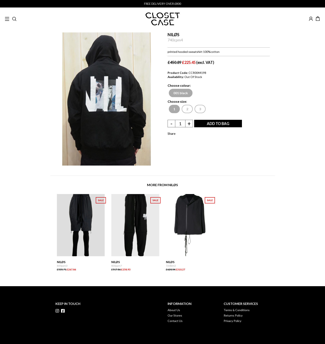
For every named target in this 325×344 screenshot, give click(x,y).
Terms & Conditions (237, 310)
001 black (180, 93)
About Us (174, 310)
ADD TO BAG (218, 123)
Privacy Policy (232, 321)
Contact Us (175, 321)
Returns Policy (233, 315)
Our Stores (175, 315)
